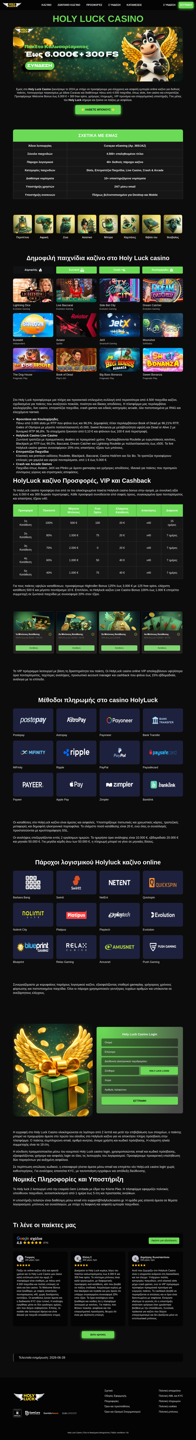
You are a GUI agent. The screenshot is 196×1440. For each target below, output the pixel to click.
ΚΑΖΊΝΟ (46, 5)
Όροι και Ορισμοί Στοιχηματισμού (123, 1411)
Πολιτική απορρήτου (170, 1390)
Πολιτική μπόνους (168, 1411)
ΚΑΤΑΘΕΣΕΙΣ (134, 5)
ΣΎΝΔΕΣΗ (114, 5)
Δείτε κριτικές (98, 1334)
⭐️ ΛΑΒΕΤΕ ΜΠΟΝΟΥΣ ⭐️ (98, 109)
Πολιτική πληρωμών (170, 1401)
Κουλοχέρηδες (162, 270)
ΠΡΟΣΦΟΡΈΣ (94, 5)
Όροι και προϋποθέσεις (117, 1406)
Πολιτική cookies (168, 1406)
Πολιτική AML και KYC (171, 1396)
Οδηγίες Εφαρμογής (115, 1396)
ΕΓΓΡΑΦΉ (186, 5)
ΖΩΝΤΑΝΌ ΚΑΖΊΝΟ (69, 5)
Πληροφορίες (112, 1401)
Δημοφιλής (33, 270)
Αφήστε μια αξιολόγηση (164, 1240)
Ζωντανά (76, 270)
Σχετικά (109, 1390)
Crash (119, 270)
